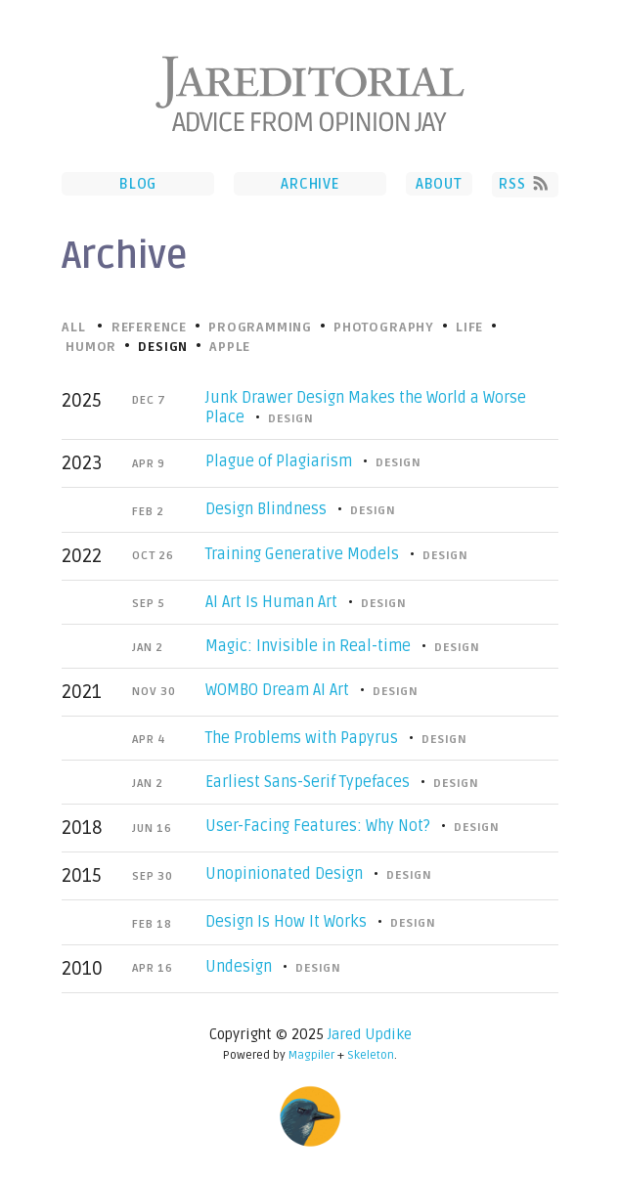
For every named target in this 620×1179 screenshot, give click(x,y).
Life (469, 327)
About (439, 184)
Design (290, 419)
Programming (260, 327)
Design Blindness (266, 509)
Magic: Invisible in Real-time (308, 646)
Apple (229, 347)
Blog (137, 184)
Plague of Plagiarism (278, 461)
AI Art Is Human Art (271, 602)
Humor (91, 347)
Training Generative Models (302, 554)
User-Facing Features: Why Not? (317, 826)
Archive (309, 184)
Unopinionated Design (284, 874)
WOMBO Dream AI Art (277, 690)
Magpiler (311, 1055)
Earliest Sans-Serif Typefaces (307, 782)
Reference (149, 327)
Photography (383, 327)
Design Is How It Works (286, 922)
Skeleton (370, 1055)
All (73, 327)
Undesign (238, 967)
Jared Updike (370, 1034)
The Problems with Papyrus (301, 738)
